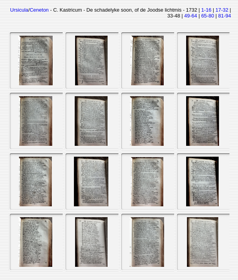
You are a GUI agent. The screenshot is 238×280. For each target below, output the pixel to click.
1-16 (206, 10)
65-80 (207, 16)
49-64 (190, 16)
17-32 (222, 10)
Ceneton (39, 10)
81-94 (224, 16)
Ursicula (19, 10)
